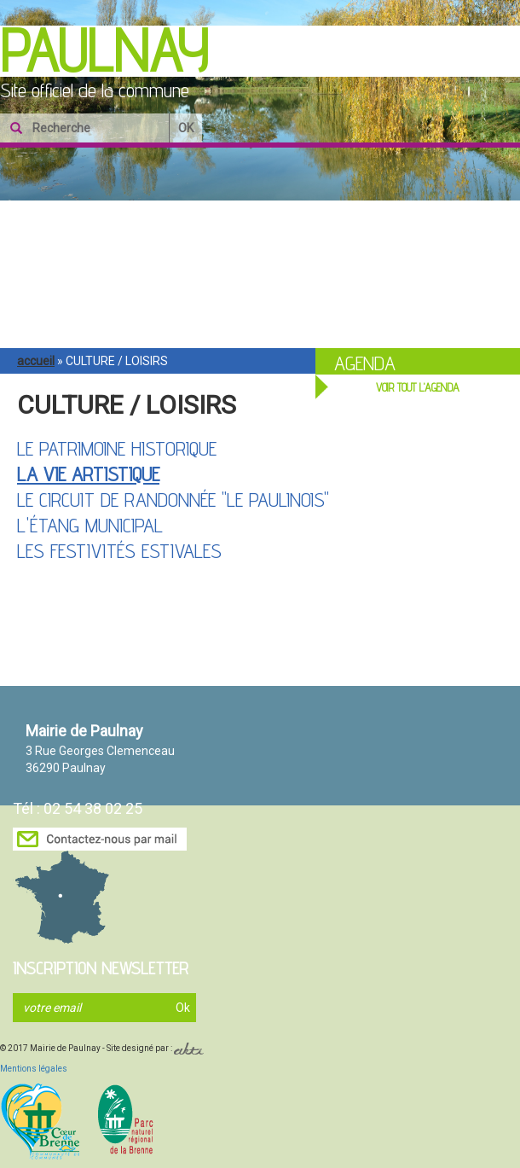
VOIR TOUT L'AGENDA (417, 387)
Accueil (36, 361)
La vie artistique (88, 474)
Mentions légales (33, 1068)
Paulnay (104, 50)
